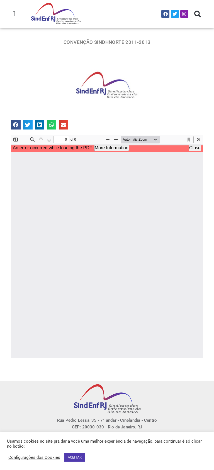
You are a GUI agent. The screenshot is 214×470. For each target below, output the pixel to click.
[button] (14, 13)
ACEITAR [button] (75, 457)
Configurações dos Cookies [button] (34, 457)
